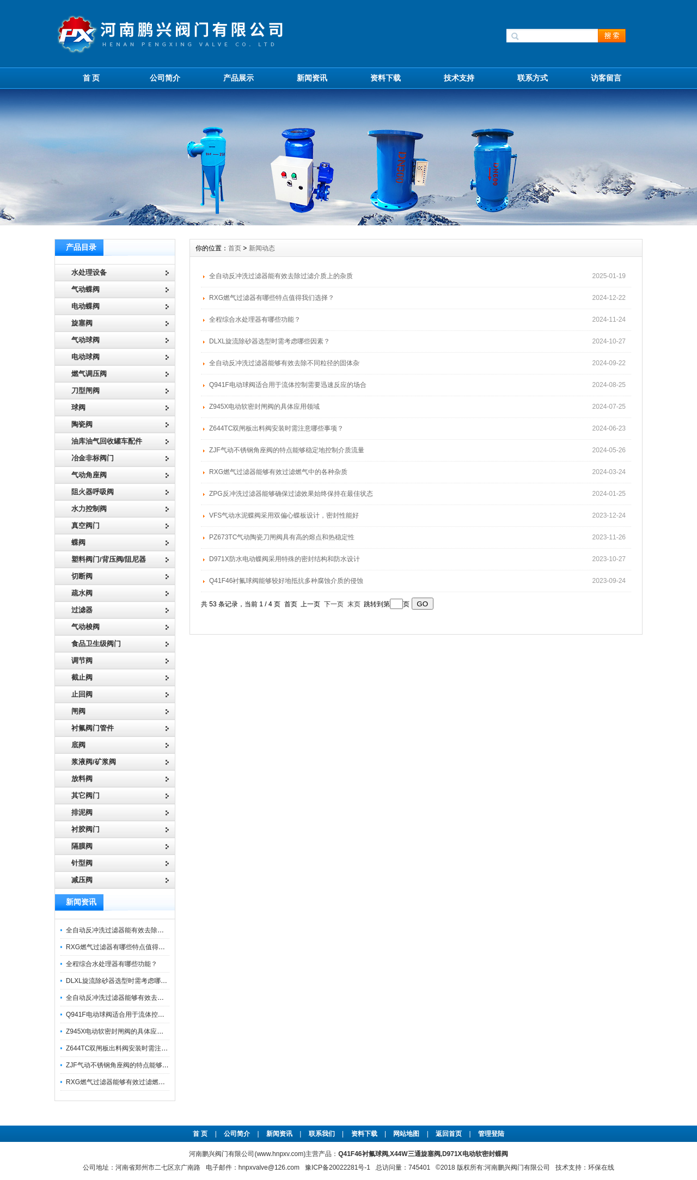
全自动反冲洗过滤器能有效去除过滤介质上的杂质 (138, 930)
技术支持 (459, 77)
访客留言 (606, 77)
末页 (353, 604)
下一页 (334, 604)
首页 (234, 248)
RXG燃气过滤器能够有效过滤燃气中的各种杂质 (135, 1082)
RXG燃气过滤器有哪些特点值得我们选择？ (128, 947)
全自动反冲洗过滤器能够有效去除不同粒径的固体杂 (141, 997)
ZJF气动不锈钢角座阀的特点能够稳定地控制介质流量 (143, 1065)
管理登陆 (491, 1134)
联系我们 (322, 1134)
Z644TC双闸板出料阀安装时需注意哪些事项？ (133, 1048)
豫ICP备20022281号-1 (337, 1167)
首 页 (91, 77)
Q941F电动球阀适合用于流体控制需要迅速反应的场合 (144, 1014)
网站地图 (406, 1134)
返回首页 (449, 1134)
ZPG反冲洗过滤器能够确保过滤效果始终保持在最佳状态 (291, 493)
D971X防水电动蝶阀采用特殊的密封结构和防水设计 (284, 559)
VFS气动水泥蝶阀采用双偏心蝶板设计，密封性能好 (284, 515)
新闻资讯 (312, 77)
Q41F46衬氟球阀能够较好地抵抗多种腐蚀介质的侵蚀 (286, 581)
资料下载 (385, 77)
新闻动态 (262, 248)
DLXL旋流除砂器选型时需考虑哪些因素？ (126, 981)
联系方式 (532, 77)
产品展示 (238, 77)
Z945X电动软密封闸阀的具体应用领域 (121, 1031)
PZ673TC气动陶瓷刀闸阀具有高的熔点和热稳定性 (281, 537)
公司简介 (165, 77)
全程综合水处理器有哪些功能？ (111, 964)
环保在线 (601, 1167)
